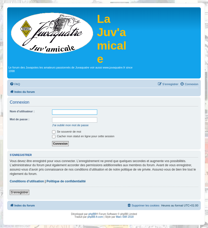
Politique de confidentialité (66, 181)
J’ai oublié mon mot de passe (70, 125)
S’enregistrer (19, 192)
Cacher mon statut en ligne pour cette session (83, 136)
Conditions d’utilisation (27, 181)
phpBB (92, 214)
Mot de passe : (19, 119)
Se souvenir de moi (66, 131)
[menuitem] (15, 84)
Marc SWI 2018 (125, 216)
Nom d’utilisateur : (22, 111)
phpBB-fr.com (95, 216)
